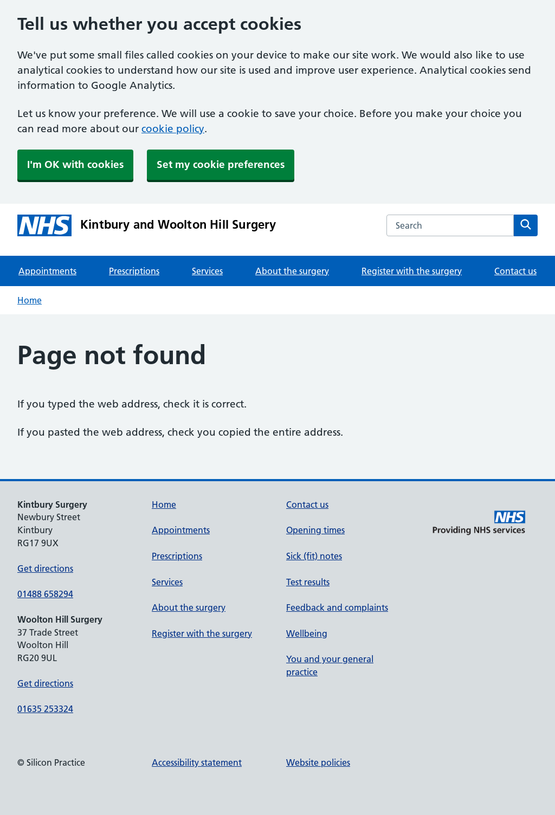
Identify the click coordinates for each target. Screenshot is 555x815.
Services (207, 271)
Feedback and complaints (337, 607)
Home (29, 300)
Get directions (45, 568)
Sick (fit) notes (314, 556)
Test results (308, 582)
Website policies (318, 762)
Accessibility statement (197, 762)
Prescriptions (134, 271)
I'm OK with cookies (75, 164)
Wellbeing (306, 633)
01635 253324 (45, 708)
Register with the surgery (412, 271)
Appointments (47, 271)
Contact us (515, 271)
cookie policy (172, 128)
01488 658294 (45, 593)
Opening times (315, 530)
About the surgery (292, 271)
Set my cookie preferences (221, 164)
